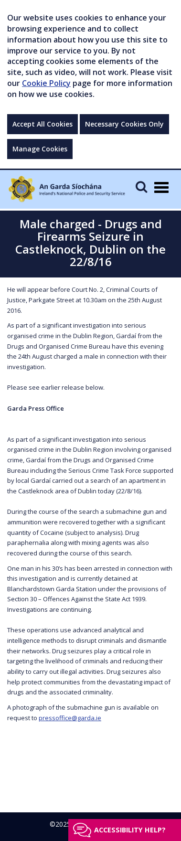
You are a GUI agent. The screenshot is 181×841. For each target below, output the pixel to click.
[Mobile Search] (141, 186)
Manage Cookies (39, 148)
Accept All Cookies (42, 123)
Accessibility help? (130, 829)
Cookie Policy (46, 83)
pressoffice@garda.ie (70, 717)
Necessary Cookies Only (124, 123)
